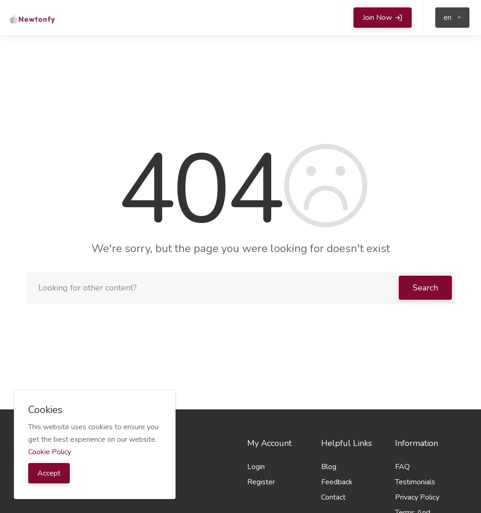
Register (261, 482)
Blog (328, 467)
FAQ (402, 467)
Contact (333, 497)
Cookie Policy (49, 452)
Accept (49, 473)
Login (256, 467)
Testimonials (415, 482)
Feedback (337, 482)
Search (425, 287)
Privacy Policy (417, 497)
